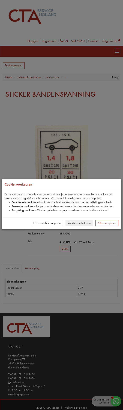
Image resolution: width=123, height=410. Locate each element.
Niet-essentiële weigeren (47, 223)
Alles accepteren (107, 223)
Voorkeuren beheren (79, 223)
